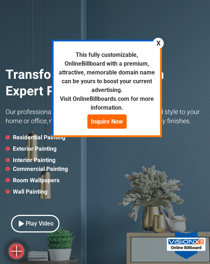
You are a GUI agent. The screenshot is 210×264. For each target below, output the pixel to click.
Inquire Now (107, 121)
